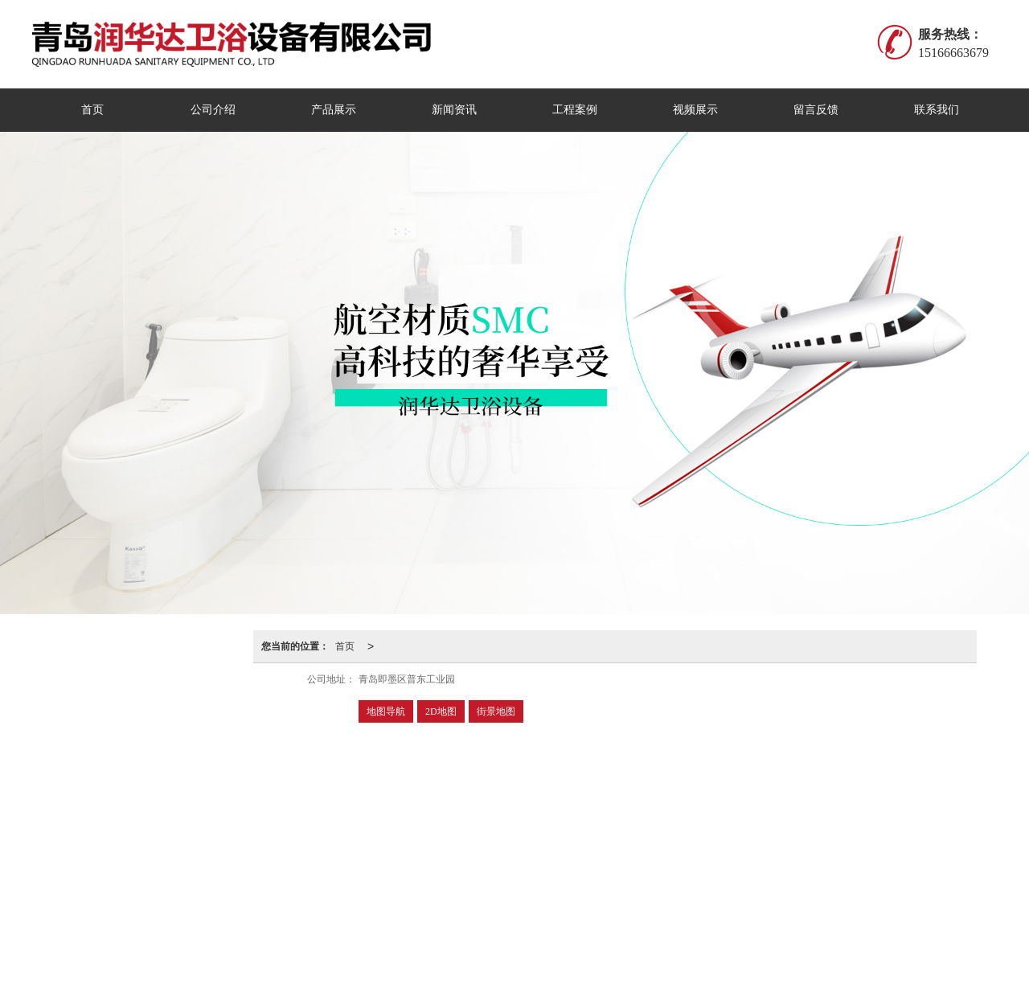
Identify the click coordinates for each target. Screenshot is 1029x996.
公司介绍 (213, 110)
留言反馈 (815, 110)
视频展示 (695, 110)
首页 (92, 110)
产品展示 (333, 110)
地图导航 (386, 711)
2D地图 (441, 711)
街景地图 (496, 711)
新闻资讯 (454, 110)
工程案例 (574, 110)
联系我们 (936, 110)
